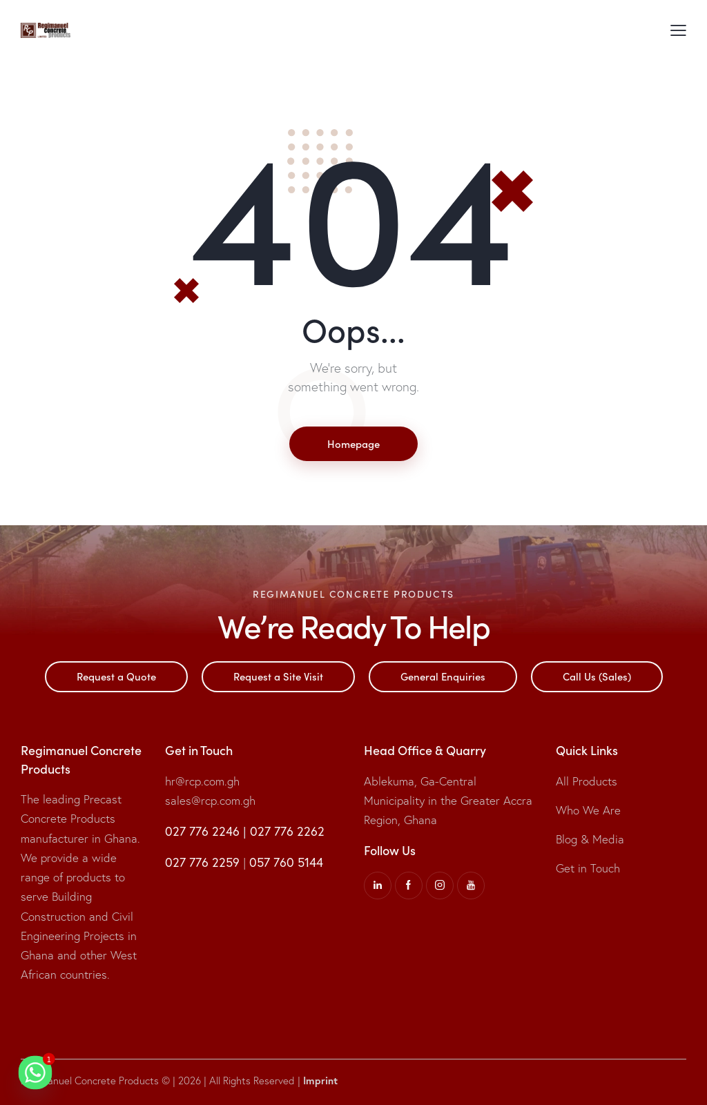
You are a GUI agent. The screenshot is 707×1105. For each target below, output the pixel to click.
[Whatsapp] (35, 1072)
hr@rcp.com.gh (202, 781)
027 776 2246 (202, 831)
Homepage (353, 443)
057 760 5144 (286, 862)
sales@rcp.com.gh (210, 800)
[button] (678, 29)
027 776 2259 (202, 862)
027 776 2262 (287, 831)
